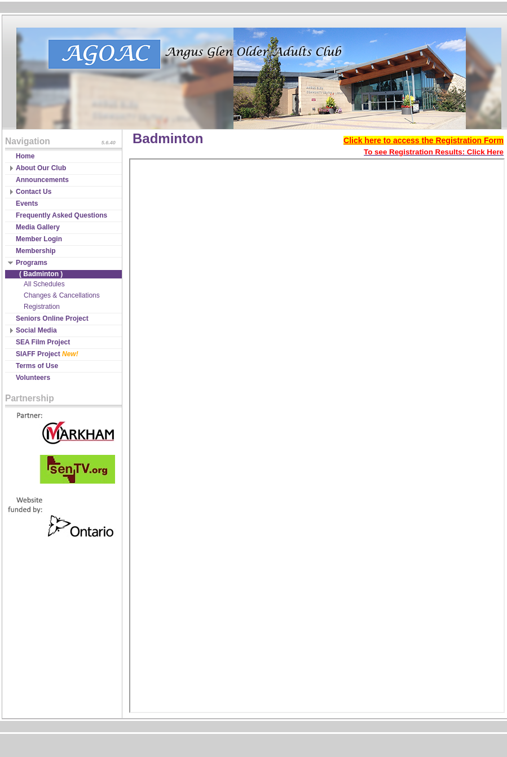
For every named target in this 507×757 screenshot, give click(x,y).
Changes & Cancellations (62, 295)
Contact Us (33, 192)
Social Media (36, 330)
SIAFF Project (47, 354)
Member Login (39, 239)
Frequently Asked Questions (61, 215)
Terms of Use (37, 366)
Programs (31, 263)
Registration (42, 307)
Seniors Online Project (52, 318)
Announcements (42, 180)
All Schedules (44, 284)
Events (27, 203)
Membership (36, 251)
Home (25, 156)
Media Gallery (38, 227)
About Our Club (41, 168)
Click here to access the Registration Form (423, 140)
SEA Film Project (43, 342)
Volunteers (33, 378)
